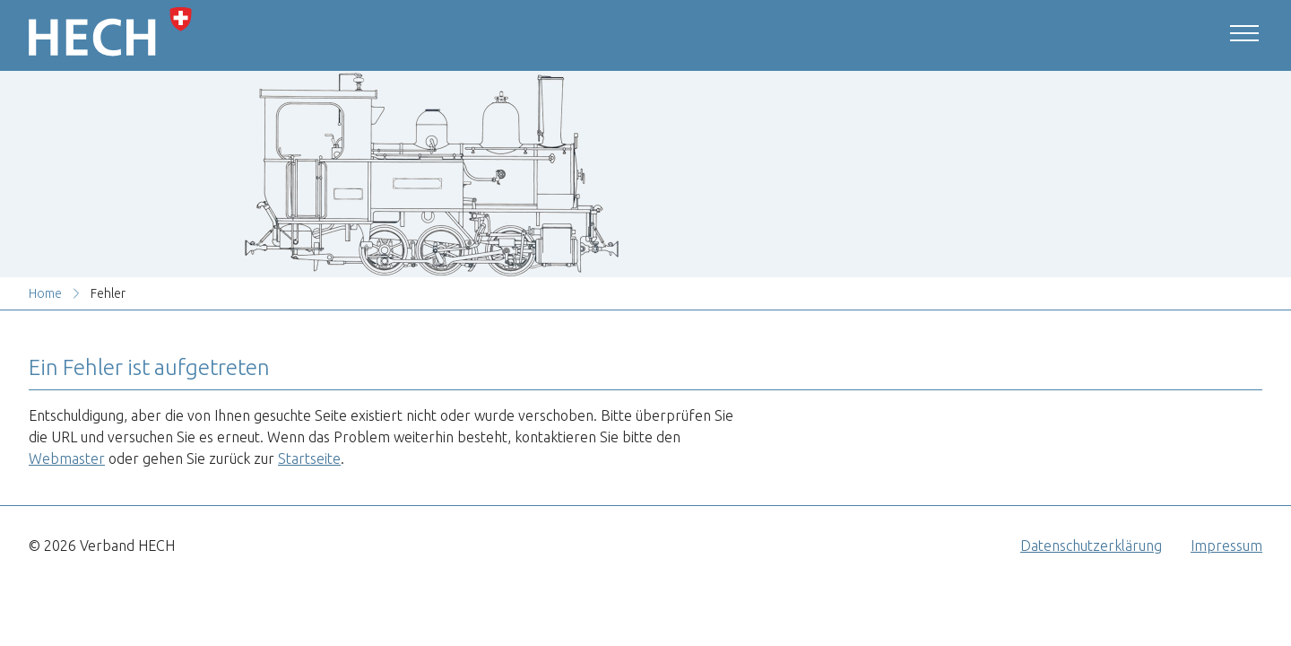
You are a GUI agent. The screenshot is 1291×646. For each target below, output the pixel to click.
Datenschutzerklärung (1091, 545)
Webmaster (67, 458)
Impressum (1226, 545)
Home (45, 293)
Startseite (309, 458)
